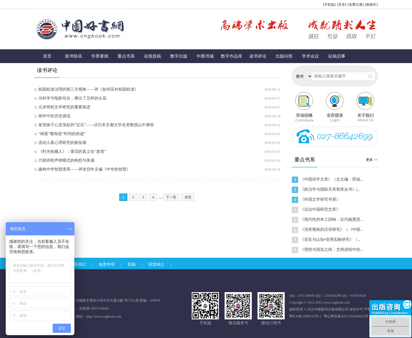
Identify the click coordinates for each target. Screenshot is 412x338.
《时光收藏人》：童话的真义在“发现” (72, 151)
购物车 (371, 5)
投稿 (132, 264)
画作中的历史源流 (54, 116)
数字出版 (178, 56)
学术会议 (310, 56)
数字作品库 (231, 56)
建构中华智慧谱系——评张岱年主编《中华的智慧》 (84, 169)
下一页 (171, 197)
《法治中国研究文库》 (320, 209)
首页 (47, 56)
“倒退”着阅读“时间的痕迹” (62, 134)
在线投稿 (152, 56)
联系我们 (78, 264)
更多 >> (372, 160)
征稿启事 (336, 56)
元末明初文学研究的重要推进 (64, 107)
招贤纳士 (156, 264)
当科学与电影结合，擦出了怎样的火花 (72, 98)
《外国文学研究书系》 (320, 199)
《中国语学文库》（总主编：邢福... (331, 179)
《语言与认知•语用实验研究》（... (330, 239)
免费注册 (356, 5)
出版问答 (284, 56)
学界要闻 (99, 56)
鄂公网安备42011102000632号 (346, 316)
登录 (341, 5)
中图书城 (205, 56)
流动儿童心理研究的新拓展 (62, 142)
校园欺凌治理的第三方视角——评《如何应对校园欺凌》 (88, 89)
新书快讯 (73, 56)
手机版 (329, 5)
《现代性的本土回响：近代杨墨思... (331, 219)
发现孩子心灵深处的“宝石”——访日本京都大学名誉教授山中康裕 (96, 125)
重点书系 (126, 56)
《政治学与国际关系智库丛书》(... (330, 189)
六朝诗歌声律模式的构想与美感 (66, 160)
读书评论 (257, 56)
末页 (188, 197)
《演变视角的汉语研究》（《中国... (331, 229)
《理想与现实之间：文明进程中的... (331, 249)
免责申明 (107, 264)
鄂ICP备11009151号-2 (305, 316)
